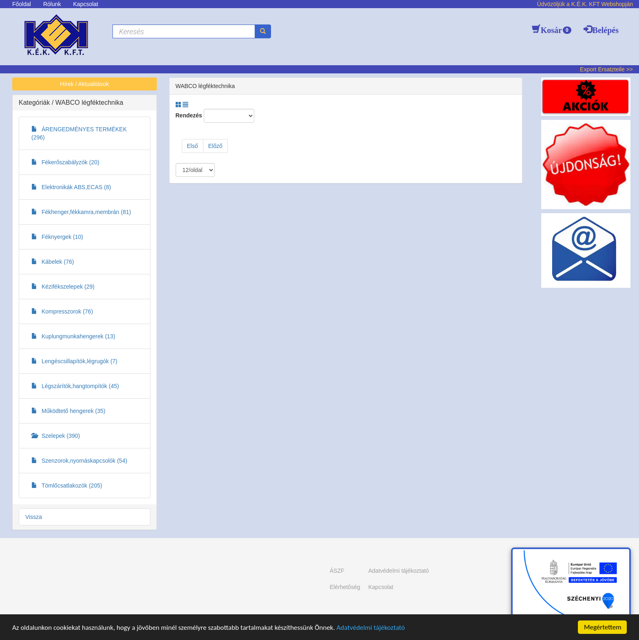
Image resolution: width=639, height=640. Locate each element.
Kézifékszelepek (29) (63, 286)
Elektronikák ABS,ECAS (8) (71, 187)
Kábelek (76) (52, 261)
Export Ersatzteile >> (606, 69)
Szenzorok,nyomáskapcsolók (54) (79, 460)
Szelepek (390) (55, 436)
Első (192, 146)
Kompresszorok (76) (62, 311)
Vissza (33, 517)
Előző (215, 146)
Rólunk (52, 4)
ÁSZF (337, 570)
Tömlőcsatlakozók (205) (66, 485)
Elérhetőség (345, 587)
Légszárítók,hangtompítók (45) (75, 386)
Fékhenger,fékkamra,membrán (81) (81, 212)
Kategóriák (35, 102)
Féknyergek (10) (57, 237)
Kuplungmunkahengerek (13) (73, 336)
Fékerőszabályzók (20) (65, 162)
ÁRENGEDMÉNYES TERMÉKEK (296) (79, 133)
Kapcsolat (85, 4)
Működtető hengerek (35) (68, 411)
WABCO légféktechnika (89, 102)
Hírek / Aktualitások (84, 84)
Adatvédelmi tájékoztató (371, 627)
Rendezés (189, 115)
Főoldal (21, 4)
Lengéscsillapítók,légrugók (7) (74, 361)
